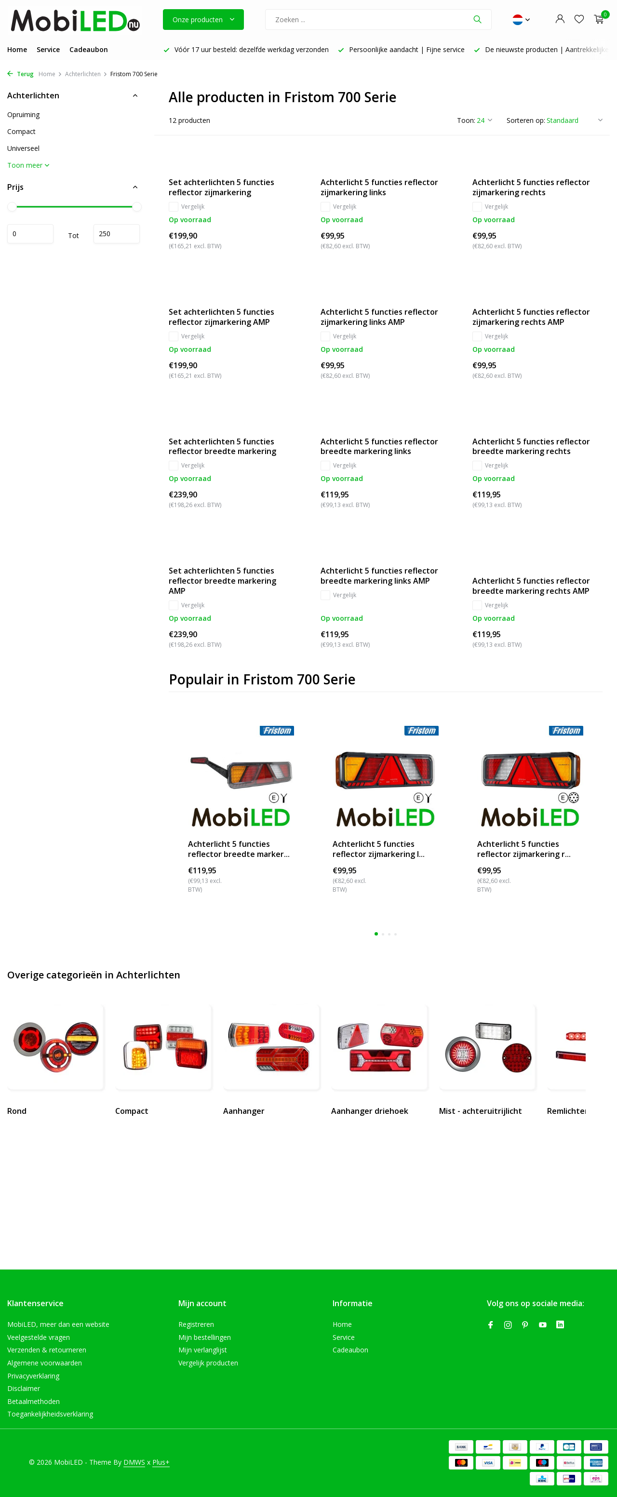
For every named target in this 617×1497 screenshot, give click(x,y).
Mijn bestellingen (204, 1337)
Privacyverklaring (33, 1375)
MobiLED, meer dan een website (58, 1324)
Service (48, 49)
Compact (21, 131)
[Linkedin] (560, 1325)
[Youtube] (543, 1325)
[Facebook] (491, 1325)
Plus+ (161, 1462)
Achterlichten (86, 74)
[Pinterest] (525, 1325)
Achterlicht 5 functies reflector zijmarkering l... (379, 849)
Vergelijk (186, 206)
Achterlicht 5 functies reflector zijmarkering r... (524, 849)
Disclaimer (23, 1388)
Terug (20, 74)
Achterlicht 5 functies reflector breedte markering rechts (531, 447)
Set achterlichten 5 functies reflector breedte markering (222, 447)
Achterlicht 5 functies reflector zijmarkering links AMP (379, 317)
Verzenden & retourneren (46, 1349)
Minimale (30, 233)
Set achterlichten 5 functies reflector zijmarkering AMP (221, 317)
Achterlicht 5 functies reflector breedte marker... (239, 849)
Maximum (117, 233)
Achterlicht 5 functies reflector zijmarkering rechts (531, 187)
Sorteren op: (526, 120)
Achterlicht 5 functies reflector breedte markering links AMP (379, 576)
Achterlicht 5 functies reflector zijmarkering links (379, 187)
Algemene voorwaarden (44, 1362)
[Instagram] (508, 1325)
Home (17, 49)
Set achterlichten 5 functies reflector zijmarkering (221, 187)
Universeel (23, 148)
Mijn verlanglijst (202, 1349)
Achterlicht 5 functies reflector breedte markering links (379, 447)
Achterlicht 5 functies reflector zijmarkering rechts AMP (531, 317)
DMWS (134, 1462)
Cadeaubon (88, 49)
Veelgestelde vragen (38, 1337)
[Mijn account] (559, 19)
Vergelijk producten (208, 1362)
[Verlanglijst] (579, 19)
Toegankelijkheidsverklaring (50, 1413)
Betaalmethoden (33, 1401)
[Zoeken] (378, 19)
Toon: (466, 120)
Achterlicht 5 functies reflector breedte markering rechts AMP (531, 586)
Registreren (196, 1324)
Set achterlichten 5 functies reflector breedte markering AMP (222, 581)
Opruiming (23, 114)
